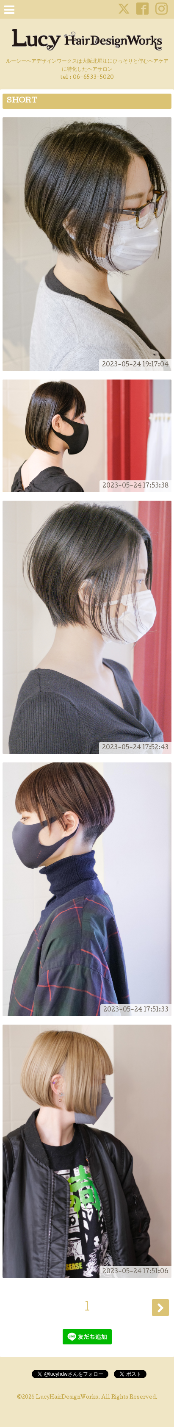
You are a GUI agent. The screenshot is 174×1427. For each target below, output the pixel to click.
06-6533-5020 (93, 77)
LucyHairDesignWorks (67, 1397)
